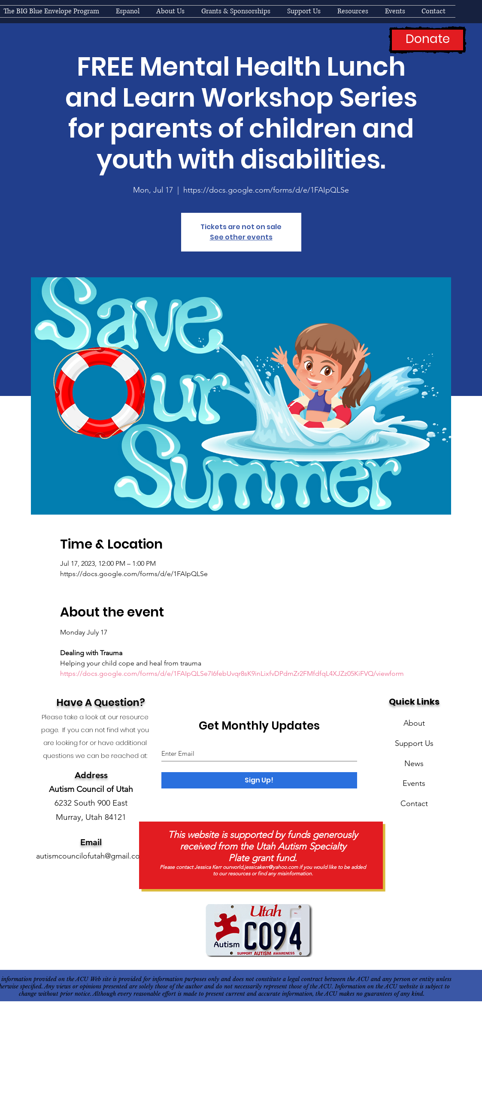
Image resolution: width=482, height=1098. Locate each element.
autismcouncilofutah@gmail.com (91, 856)
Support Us (414, 743)
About (414, 723)
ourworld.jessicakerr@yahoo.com (260, 867)
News (414, 763)
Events (414, 783)
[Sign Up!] (259, 780)
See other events (241, 237)
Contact (414, 803)
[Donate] (427, 40)
